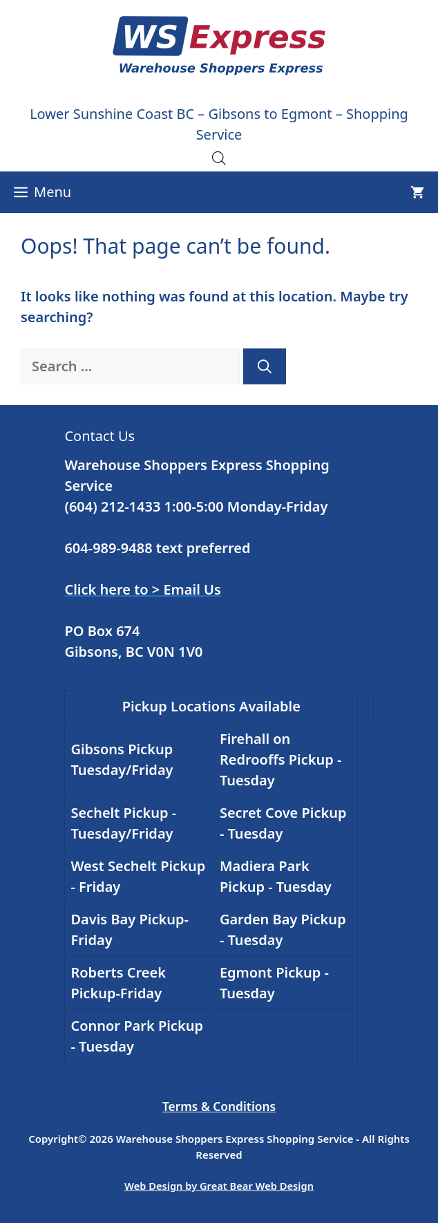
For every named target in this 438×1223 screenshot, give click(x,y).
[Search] (264, 366)
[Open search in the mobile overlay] (219, 158)
